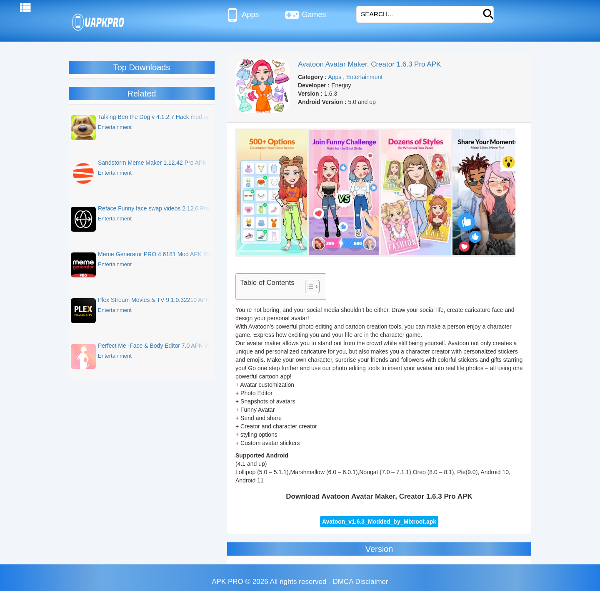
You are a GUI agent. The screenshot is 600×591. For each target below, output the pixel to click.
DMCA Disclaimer (360, 582)
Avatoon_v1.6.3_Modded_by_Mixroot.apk (379, 521)
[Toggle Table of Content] (308, 286)
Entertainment (364, 77)
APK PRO (227, 582)
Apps (242, 14)
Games (305, 14)
